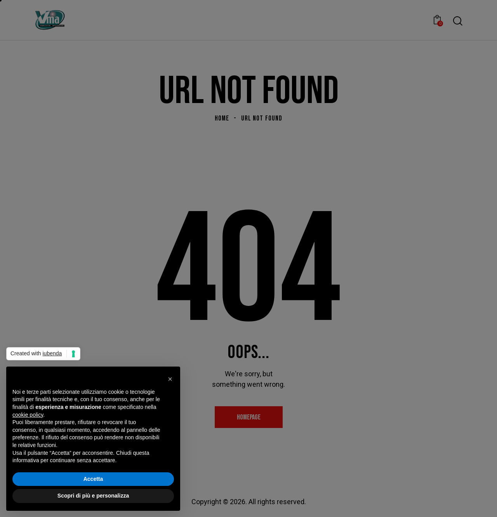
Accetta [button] (93, 479)
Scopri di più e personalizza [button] (93, 496)
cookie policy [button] (27, 415)
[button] (170, 379)
